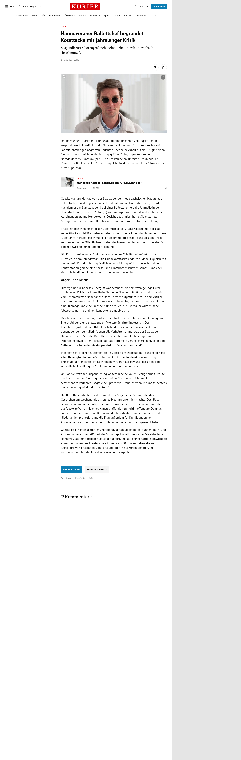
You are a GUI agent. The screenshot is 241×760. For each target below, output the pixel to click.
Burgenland (55, 15)
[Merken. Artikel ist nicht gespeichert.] (163, 67)
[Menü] (10, 6)
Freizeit (128, 15)
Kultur (117, 15)
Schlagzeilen (22, 15)
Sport (107, 15)
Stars (153, 15)
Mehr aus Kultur (97, 469)
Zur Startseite (71, 469)
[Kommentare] (155, 67)
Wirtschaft (95, 15)
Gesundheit (141, 15)
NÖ (43, 15)
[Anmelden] (141, 6)
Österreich (70, 15)
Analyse (81, 178)
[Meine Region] (28, 6)
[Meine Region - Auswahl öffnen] (40, 6)
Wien (34, 15)
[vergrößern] (163, 77)
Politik (82, 15)
